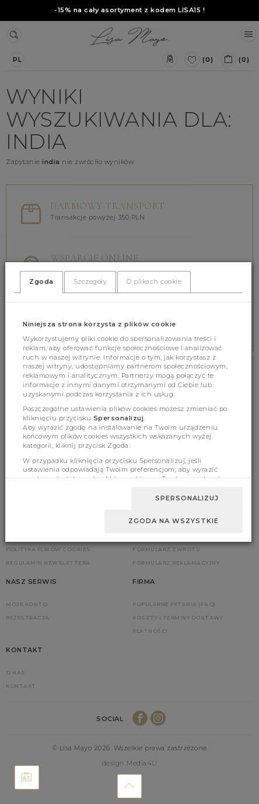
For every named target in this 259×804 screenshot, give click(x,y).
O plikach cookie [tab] (154, 281)
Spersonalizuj (187, 498)
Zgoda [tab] (41, 281)
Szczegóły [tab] (90, 281)
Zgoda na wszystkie (173, 521)
